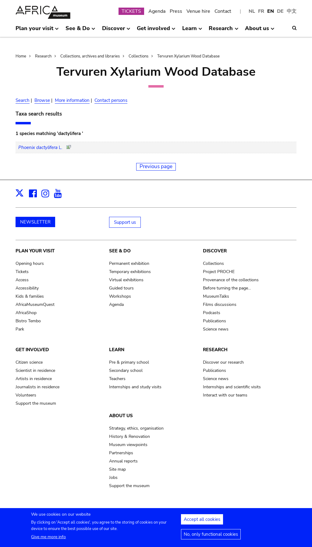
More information (72, 100)
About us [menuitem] (260, 31)
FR (261, 11)
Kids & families (30, 296)
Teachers (117, 379)
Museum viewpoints (128, 445)
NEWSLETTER (35, 222)
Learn (116, 350)
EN (270, 11)
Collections (138, 56)
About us (121, 416)
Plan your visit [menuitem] (37, 31)
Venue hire (198, 11)
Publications (214, 321)
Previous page (156, 166)
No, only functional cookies (211, 536)
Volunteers (26, 395)
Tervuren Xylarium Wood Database (188, 56)
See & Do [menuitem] (80, 31)
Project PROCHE (219, 272)
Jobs (113, 477)
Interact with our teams (225, 395)
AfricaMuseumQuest (35, 304)
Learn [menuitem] (192, 31)
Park (20, 329)
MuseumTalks (216, 296)
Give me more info (48, 539)
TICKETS (131, 11)
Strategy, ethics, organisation (136, 428)
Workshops (120, 296)
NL (252, 11)
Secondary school (126, 370)
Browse (42, 100)
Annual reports (123, 461)
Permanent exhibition (129, 263)
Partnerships (121, 453)
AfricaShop (26, 313)
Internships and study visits (135, 387)
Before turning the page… (227, 288)
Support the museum (36, 403)
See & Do (120, 251)
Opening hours (30, 263)
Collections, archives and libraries (90, 56)
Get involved (32, 350)
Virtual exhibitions (126, 280)
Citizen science (29, 362)
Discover (215, 251)
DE (280, 11)
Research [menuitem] (223, 31)
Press (176, 11)
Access (22, 280)
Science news (216, 329)
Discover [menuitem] (116, 31)
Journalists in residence (37, 387)
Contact (222, 11)
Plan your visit (35, 251)
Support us (125, 222)
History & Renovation (129, 436)
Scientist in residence (35, 370)
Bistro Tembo (28, 321)
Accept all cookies (202, 521)
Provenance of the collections (231, 280)
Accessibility (27, 288)
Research (43, 56)
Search (23, 100)
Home (21, 56)
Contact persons (110, 100)
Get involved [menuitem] (156, 31)
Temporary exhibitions (130, 272)
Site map (117, 469)
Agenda (156, 11)
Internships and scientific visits (232, 387)
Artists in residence (34, 379)
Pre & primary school (129, 362)
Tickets (22, 272)
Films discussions (219, 304)
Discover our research (223, 362)
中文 (291, 11)
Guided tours (121, 288)
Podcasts (211, 313)
